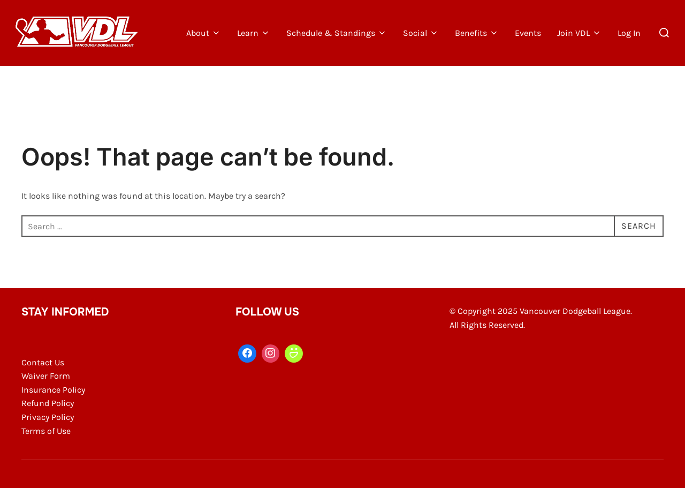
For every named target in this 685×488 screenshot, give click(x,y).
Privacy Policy (47, 417)
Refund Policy (47, 403)
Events (528, 33)
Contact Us (42, 362)
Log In (629, 33)
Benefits (477, 33)
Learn (253, 33)
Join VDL (579, 33)
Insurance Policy (53, 390)
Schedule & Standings (336, 33)
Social (421, 33)
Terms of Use (46, 431)
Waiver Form (45, 376)
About (203, 33)
